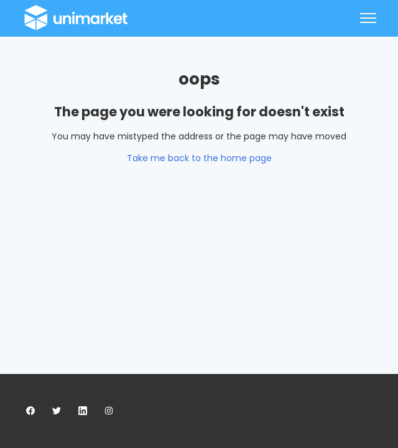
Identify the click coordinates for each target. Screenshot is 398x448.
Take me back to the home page (199, 158)
